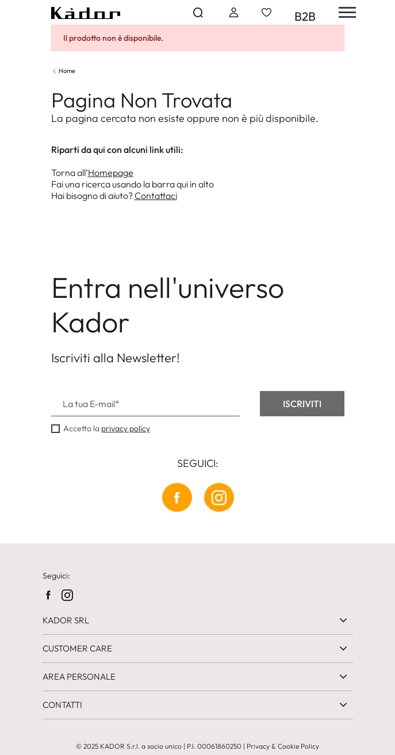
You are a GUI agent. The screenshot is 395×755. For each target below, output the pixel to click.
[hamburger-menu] (343, 12)
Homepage (110, 172)
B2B (305, 16)
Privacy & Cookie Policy (283, 746)
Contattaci (156, 195)
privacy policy (125, 428)
